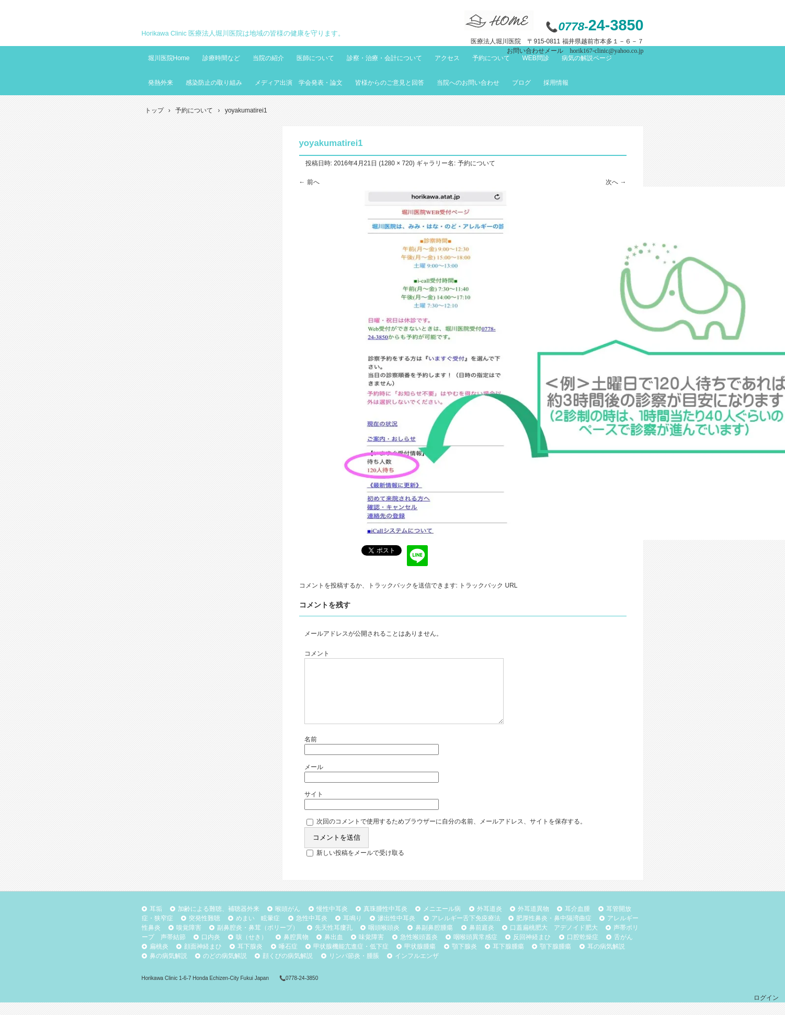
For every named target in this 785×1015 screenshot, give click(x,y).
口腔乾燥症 (582, 949)
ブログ (521, 82)
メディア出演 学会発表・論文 (299, 82)
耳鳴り (352, 930)
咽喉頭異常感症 (475, 949)
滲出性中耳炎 (396, 930)
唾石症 (288, 959)
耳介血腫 (577, 921)
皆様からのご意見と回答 (389, 82)
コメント (316, 653)
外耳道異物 (533, 921)
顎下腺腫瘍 (555, 959)
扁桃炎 (159, 959)
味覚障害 (371, 949)
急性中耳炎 (311, 930)
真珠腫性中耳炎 (385, 921)
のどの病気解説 (225, 968)
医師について (315, 58)
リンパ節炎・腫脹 (354, 968)
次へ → (616, 182)
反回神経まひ (532, 949)
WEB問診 (535, 58)
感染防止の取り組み (214, 82)
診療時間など (221, 58)
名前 (310, 751)
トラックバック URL (488, 585)
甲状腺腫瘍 (420, 959)
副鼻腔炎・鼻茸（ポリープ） (258, 940)
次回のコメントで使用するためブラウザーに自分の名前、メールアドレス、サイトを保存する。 (451, 834)
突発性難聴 (204, 930)
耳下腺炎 (250, 959)
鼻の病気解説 (168, 968)
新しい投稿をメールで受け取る (360, 865)
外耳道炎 (489, 921)
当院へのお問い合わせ (468, 82)
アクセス (447, 58)
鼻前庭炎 (481, 940)
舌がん (623, 949)
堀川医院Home (169, 58)
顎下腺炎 (464, 959)
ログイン (766, 1010)
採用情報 (555, 82)
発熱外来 (160, 82)
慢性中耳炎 (332, 921)
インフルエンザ (417, 968)
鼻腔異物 (296, 949)
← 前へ (309, 182)
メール (313, 779)
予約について (491, 58)
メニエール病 (442, 921)
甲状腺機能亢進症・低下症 (351, 959)
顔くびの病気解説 (288, 968)
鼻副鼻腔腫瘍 (434, 940)
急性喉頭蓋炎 (419, 949)
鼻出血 (333, 949)
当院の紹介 (268, 58)
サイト (313, 806)
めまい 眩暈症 (258, 930)
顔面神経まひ (203, 959)
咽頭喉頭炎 (384, 940)
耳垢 (156, 921)
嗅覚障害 (188, 940)
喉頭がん (287, 921)
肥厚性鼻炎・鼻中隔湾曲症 (553, 930)
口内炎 (210, 949)
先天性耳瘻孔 (333, 940)
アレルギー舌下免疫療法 (465, 930)
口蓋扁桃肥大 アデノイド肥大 (554, 940)
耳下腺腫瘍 (508, 959)
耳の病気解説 (606, 959)
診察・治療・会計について (384, 58)
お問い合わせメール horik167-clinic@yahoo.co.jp (575, 50)
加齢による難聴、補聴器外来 (218, 921)
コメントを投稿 (321, 585)
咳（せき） (251, 949)
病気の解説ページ (587, 58)
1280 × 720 (396, 163)
